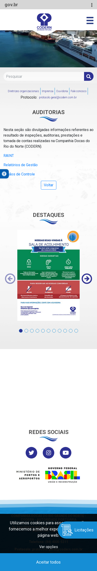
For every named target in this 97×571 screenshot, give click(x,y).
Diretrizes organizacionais (23, 91)
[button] (21, 328)
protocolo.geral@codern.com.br (58, 97)
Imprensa (47, 91)
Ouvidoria (62, 91)
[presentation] (10, 278)
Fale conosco (78, 91)
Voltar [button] (48, 185)
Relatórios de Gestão (20, 165)
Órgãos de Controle (19, 174)
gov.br (11, 4)
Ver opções (48, 547)
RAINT (8, 155)
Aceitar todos (48, 562)
